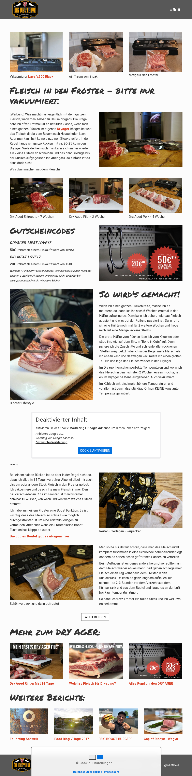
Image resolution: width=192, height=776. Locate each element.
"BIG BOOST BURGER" (115, 739)
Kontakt (95, 765)
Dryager (63, 129)
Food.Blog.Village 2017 (71, 739)
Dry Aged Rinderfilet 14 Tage (32, 683)
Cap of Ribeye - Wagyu (161, 739)
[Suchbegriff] (60, 765)
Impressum (111, 765)
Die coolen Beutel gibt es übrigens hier (40, 536)
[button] (95, 617)
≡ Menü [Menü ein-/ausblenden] (175, 9)
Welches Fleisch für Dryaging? (92, 683)
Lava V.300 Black (40, 76)
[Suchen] (79, 765)
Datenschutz (132, 765)
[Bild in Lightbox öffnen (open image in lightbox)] (155, 52)
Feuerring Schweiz (24, 739)
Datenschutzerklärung (52, 442)
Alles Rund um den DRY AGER (151, 683)
